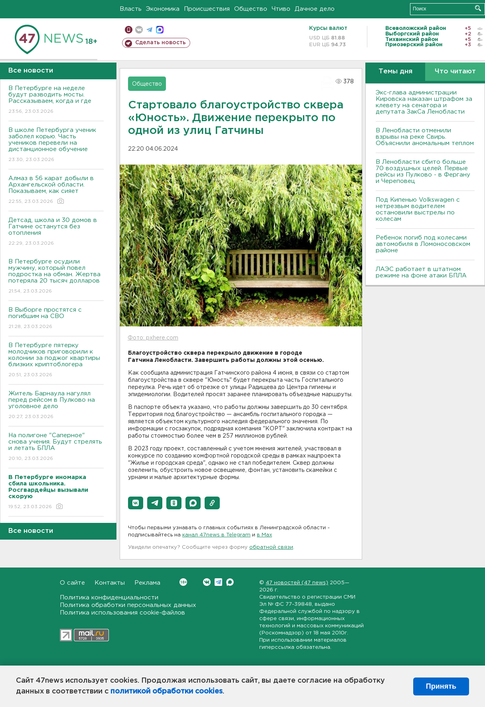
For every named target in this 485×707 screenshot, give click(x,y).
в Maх (264, 535)
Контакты (110, 582)
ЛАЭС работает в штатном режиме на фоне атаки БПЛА (421, 272)
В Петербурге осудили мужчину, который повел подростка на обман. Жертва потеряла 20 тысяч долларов (56, 277)
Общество (250, 9)
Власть (131, 9)
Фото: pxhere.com (153, 338)
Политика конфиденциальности (109, 597)
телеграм (149, 29)
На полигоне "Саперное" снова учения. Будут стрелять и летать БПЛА (56, 447)
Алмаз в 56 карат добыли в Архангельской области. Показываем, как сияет (56, 190)
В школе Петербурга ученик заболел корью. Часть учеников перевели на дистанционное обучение (56, 145)
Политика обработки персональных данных (128, 605)
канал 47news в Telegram (216, 535)
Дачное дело (315, 9)
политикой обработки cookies (166, 691)
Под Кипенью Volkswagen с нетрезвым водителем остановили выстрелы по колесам (418, 209)
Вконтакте (183, 582)
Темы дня (395, 72)
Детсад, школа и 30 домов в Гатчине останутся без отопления (56, 232)
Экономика (162, 9)
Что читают (455, 72)
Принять (441, 686)
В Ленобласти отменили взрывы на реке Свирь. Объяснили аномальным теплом (425, 137)
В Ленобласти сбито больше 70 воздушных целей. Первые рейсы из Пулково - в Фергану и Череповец (423, 171)
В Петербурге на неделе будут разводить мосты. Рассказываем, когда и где (56, 100)
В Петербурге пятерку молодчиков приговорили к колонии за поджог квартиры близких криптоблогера (56, 360)
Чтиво (281, 9)
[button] (135, 503)
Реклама (147, 582)
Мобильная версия (128, 29)
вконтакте (139, 29)
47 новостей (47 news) (297, 583)
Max (230, 582)
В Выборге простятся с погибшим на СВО (56, 318)
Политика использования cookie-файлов (122, 612)
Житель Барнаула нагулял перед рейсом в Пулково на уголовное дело (56, 405)
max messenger (160, 29)
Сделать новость (160, 42)
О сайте (72, 582)
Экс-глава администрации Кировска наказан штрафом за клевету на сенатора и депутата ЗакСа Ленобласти (424, 102)
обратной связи (271, 547)
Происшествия (207, 9)
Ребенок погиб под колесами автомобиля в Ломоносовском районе (423, 244)
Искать (478, 8)
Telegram (218, 582)
